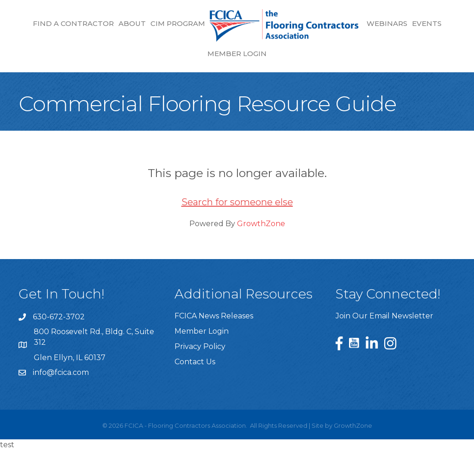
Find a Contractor (73, 23)
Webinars (387, 23)
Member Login (237, 53)
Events (427, 23)
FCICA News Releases (214, 315)
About (132, 23)
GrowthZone (261, 223)
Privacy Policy (200, 346)
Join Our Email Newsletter (384, 315)
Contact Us (195, 361)
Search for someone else (237, 202)
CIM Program (177, 23)
